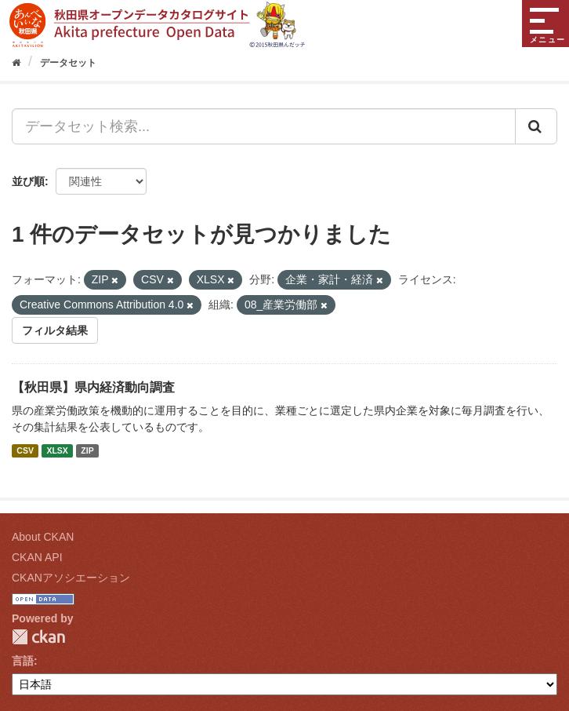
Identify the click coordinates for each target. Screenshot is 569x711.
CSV (25, 450)
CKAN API (37, 557)
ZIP (87, 450)
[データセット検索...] (264, 126)
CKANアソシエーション (71, 577)
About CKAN (43, 537)
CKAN (38, 637)
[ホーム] (16, 62)
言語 (23, 660)
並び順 (28, 181)
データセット (68, 62)
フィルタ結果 (55, 330)
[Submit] (536, 126)
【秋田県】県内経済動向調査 (93, 387)
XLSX (56, 450)
